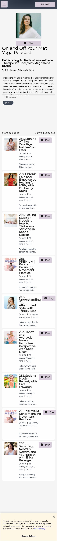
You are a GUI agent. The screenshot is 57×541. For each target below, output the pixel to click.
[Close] (54, 518)
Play (28, 43)
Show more (10, 97)
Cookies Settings (28, 537)
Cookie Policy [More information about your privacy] (39, 530)
